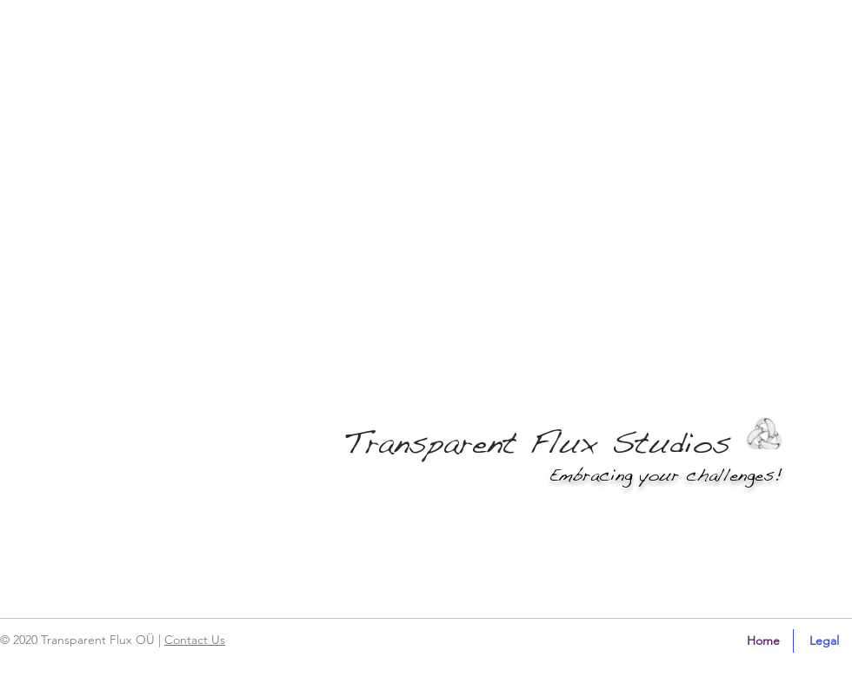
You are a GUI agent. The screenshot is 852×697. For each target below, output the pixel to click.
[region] (74, 647)
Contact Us (194, 639)
